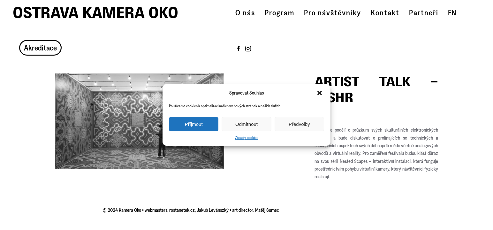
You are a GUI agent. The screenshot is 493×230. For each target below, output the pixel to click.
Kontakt (385, 12)
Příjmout (194, 124)
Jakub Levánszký (213, 210)
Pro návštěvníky (332, 12)
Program (279, 12)
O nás (245, 12)
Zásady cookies (246, 137)
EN (452, 12)
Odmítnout (246, 124)
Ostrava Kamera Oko (95, 12)
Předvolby (299, 124)
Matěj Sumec (267, 210)
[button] (320, 93)
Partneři (423, 12)
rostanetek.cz (182, 210)
